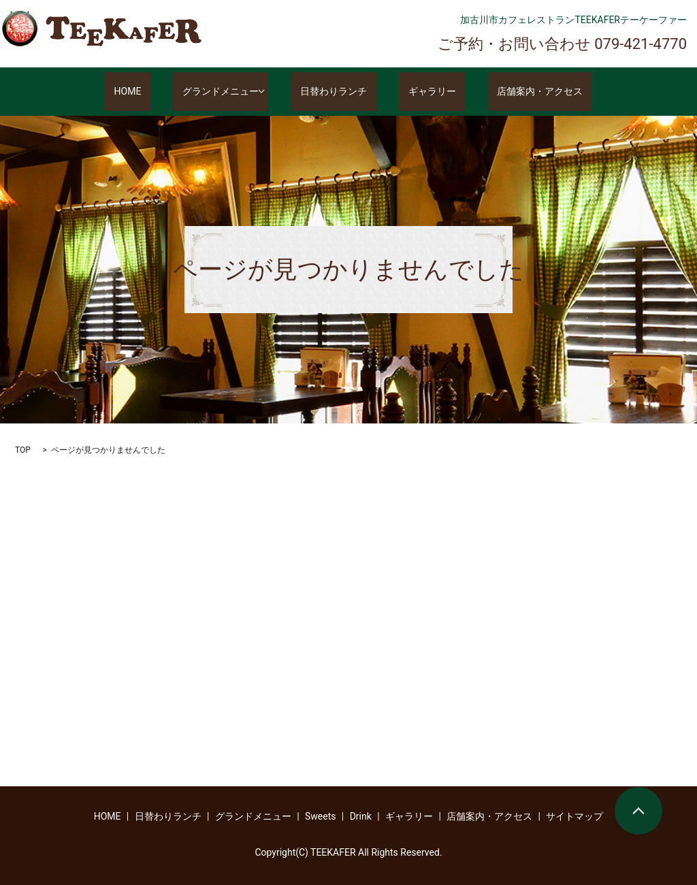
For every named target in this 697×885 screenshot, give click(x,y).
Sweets (320, 816)
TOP (23, 450)
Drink (361, 816)
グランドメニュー (229, 91)
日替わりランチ (343, 91)
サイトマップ (574, 816)
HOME (155, 91)
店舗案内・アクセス (512, 91)
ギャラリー (423, 91)
